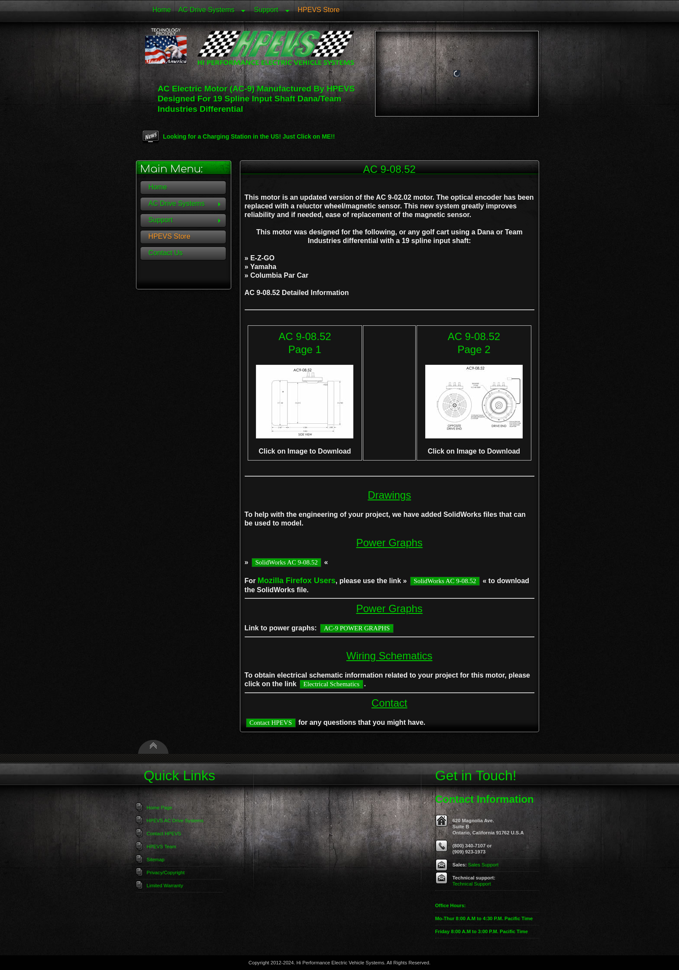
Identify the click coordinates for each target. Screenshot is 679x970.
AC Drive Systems (210, 11)
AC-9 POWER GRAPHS (357, 628)
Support (269, 11)
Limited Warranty (165, 885)
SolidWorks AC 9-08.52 (286, 562)
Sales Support (483, 864)
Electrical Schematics (332, 684)
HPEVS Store (319, 9)
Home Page (159, 807)
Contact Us (166, 252)
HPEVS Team (161, 846)
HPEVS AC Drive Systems (175, 820)
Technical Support (472, 883)
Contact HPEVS (270, 722)
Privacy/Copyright (166, 872)
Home (161, 9)
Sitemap (156, 859)
